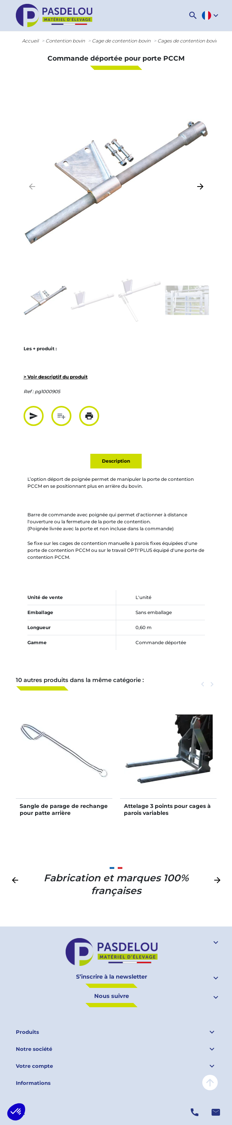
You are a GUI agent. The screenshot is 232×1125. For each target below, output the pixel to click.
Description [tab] (116, 461)
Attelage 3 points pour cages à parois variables (167, 809)
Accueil (30, 41)
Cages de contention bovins (189, 41)
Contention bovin (65, 41)
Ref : (29, 391)
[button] (193, 15)
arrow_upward (210, 1082)
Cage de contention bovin (121, 41)
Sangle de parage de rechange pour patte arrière (64, 809)
